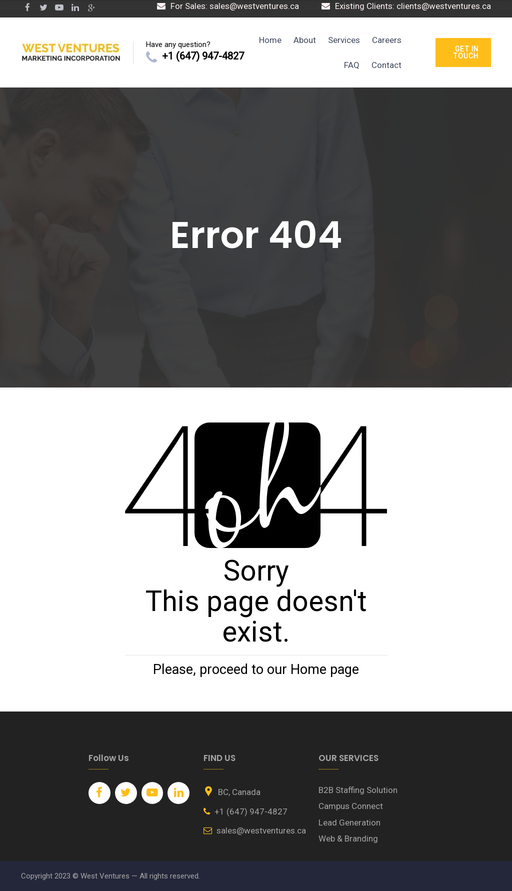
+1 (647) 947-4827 (203, 56)
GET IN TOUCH (465, 52)
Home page (324, 670)
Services (344, 40)
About (305, 40)
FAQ (352, 65)
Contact (387, 65)
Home (270, 40)
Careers (387, 40)
